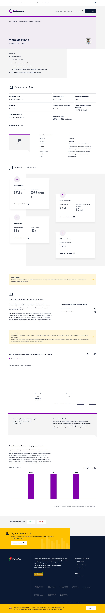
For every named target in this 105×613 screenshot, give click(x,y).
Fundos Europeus (58, 11)
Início (10, 21)
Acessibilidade (80, 568)
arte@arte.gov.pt (79, 576)
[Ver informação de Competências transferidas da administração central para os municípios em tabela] (92, 354)
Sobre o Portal (80, 561)
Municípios (15, 21)
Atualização (63, 404)
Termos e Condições (82, 565)
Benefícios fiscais (68, 11)
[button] (78, 308)
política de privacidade (56, 609)
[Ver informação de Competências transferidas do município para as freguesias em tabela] (92, 468)
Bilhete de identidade (23, 21)
